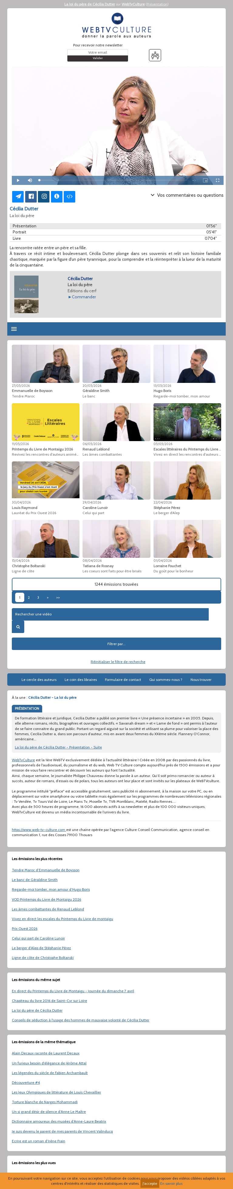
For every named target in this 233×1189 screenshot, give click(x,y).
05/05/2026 (163, 444)
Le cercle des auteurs (39, 679)
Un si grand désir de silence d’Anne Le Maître (49, 1111)
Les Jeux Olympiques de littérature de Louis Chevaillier (56, 1092)
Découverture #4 (26, 1082)
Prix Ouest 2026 (24, 928)
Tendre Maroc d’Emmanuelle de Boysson (45, 870)
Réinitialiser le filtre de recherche (118, 661)
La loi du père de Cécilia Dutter (89, 4)
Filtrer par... (116, 643)
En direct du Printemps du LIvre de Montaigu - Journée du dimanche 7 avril (73, 991)
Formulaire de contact (123, 679)
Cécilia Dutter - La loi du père (52, 697)
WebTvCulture (133, 4)
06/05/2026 (92, 444)
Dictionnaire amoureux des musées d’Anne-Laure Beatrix (59, 1121)
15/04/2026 (20, 560)
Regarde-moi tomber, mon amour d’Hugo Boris (51, 889)
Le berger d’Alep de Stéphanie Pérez (41, 948)
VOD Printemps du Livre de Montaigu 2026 (46, 899)
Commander (84, 297)
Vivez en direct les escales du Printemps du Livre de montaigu (62, 918)
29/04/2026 (92, 502)
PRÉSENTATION (27, 708)
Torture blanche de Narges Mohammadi (45, 1102)
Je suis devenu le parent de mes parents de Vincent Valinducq (62, 1131)
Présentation (157, 4)
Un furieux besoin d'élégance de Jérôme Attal (49, 1063)
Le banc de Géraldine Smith (35, 879)
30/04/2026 (21, 502)
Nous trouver (201, 679)
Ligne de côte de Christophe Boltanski (43, 957)
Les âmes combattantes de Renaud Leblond (48, 909)
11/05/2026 (20, 444)
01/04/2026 (163, 560)
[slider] (112, 180)
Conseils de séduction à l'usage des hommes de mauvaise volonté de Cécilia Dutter (80, 1020)
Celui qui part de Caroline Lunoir (38, 938)
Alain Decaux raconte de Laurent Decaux (45, 1053)
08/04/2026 (92, 560)
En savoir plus (171, 1183)
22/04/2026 (163, 502)
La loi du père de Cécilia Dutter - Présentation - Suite (58, 747)
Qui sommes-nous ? (165, 679)
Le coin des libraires (81, 679)
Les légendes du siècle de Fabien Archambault (50, 1072)
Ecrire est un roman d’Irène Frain (38, 1141)
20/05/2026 (92, 385)
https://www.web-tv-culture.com (39, 829)
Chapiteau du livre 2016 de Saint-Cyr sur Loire (49, 1000)
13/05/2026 (162, 385)
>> (58, 597)
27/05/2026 (21, 385)
